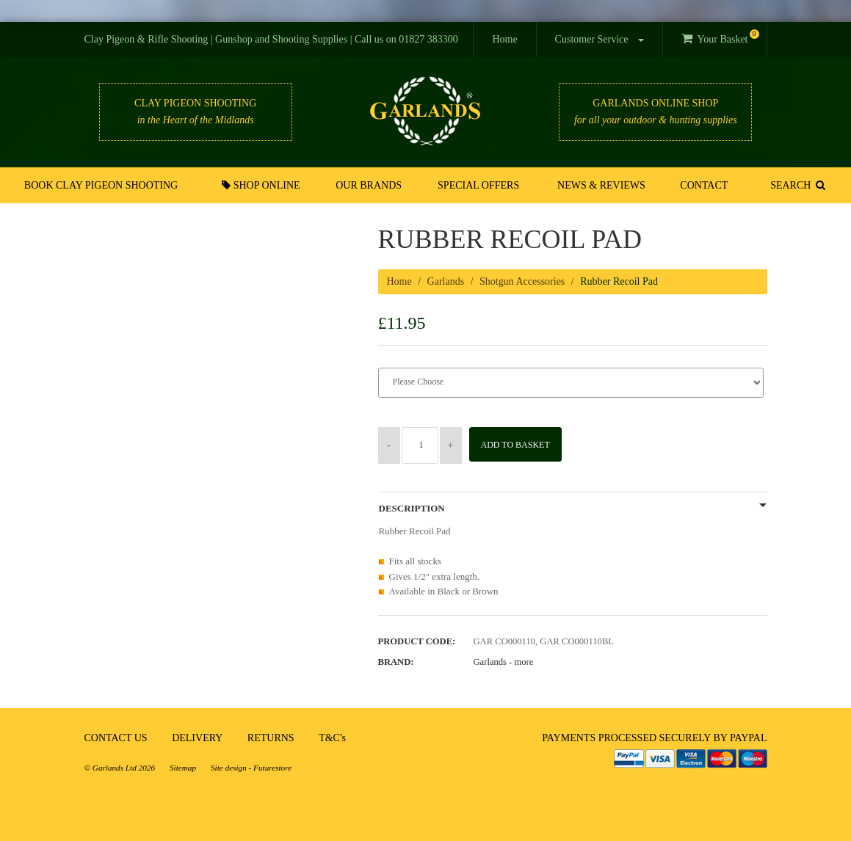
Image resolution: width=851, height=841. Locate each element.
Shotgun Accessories (522, 281)
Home (504, 39)
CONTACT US (116, 737)
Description (412, 508)
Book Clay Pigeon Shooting (104, 185)
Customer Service (599, 39)
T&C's (332, 737)
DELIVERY (197, 737)
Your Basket (719, 37)
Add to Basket (519, 445)
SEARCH (794, 185)
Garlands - (504, 662)
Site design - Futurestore (251, 767)
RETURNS (270, 737)
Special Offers (479, 185)
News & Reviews (601, 185)
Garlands (446, 281)
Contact (701, 185)
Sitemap (183, 767)
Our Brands (371, 185)
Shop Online (265, 185)
